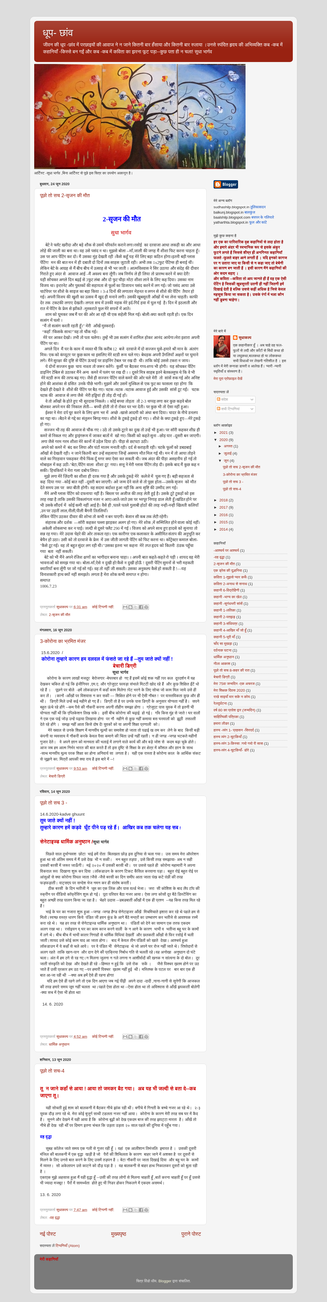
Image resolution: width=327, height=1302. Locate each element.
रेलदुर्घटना (220, 703)
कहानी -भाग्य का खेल (228, 597)
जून (227, 461)
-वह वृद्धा (54, 1218)
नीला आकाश (222, 664)
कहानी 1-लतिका (225, 610)
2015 (224, 522)
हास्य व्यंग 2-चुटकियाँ (228, 737)
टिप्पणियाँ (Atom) (68, 1246)
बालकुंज (249, 212)
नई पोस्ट (48, 1234)
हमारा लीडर (221, 723)
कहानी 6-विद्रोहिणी (226, 590)
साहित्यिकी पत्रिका (226, 717)
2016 (224, 515)
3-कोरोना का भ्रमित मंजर (63, 641)
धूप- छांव (58, 32)
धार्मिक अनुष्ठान (59, 1044)
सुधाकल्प (245, 338)
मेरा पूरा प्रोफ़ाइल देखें (228, 379)
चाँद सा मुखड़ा (223, 644)
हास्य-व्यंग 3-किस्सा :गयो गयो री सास (238, 743)
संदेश (222, 399)
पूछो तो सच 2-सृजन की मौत (65, 195)
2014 (224, 529)
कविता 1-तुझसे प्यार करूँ (230, 577)
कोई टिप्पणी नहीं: (103, 607)
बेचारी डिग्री (57, 776)
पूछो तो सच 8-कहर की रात (231, 670)
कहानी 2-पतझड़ (224, 617)
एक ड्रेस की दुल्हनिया (228, 570)
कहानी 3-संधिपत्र (225, 624)
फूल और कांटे (258, 222)
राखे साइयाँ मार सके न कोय (232, 697)
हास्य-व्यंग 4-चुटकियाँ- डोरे (231, 750)
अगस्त (229, 446)
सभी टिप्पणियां (228, 409)
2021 (224, 432)
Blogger (165, 1281)
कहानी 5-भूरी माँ (224, 637)
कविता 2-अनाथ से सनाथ (230, 584)
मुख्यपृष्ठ (118, 1234)
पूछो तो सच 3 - (53, 803)
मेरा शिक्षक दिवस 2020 (229, 690)
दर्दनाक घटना (222, 650)
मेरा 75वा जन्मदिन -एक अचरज (234, 684)
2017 (224, 507)
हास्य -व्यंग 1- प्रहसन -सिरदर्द (234, 730)
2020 (224, 440)
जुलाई (228, 453)
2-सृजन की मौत (59, 615)
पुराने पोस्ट (191, 1234)
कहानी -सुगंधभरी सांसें (228, 604)
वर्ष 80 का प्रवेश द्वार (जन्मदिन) (235, 710)
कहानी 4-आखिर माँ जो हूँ (230, 630)
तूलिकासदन (257, 207)
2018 (224, 500)
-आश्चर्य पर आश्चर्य (226, 550)
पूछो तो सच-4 (52, 1071)
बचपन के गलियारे (262, 217)
